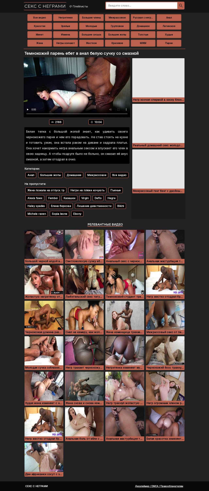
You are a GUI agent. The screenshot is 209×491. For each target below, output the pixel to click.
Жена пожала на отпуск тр (45, 190)
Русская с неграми (144, 17)
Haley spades (36, 206)
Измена (65, 34)
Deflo (98, 198)
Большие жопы (117, 34)
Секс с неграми (45, 6)
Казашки (69, 198)
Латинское (169, 26)
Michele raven (36, 213)
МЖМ (143, 43)
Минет (40, 34)
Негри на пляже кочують (87, 190)
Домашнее (143, 26)
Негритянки (65, 17)
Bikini (120, 206)
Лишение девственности (94, 206)
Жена (39, 43)
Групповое (117, 26)
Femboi (52, 198)
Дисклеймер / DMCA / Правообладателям (159, 486)
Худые (169, 34)
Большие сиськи (91, 34)
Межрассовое (117, 17)
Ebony (77, 213)
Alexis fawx (34, 198)
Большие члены (91, 17)
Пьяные (115, 190)
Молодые (91, 26)
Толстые (143, 34)
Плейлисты (78, 6)
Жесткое (91, 43)
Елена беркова (61, 206)
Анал (169, 17)
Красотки (39, 26)
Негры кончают (65, 43)
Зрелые (65, 26)
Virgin (85, 198)
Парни (169, 43)
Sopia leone (59, 213)
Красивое (117, 43)
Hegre (111, 198)
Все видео (39, 17)
